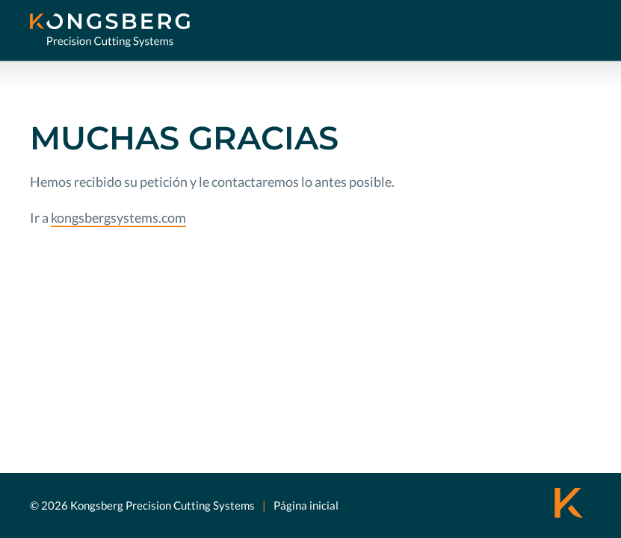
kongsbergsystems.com (118, 217)
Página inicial (306, 505)
